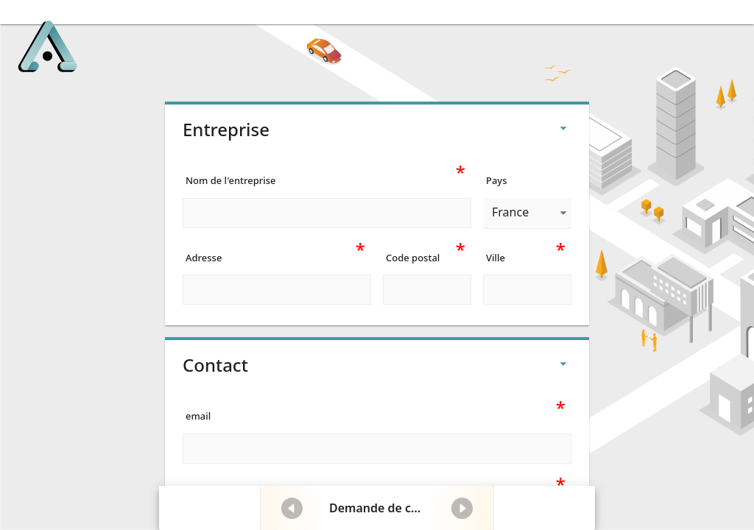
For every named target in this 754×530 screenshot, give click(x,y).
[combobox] (527, 213)
